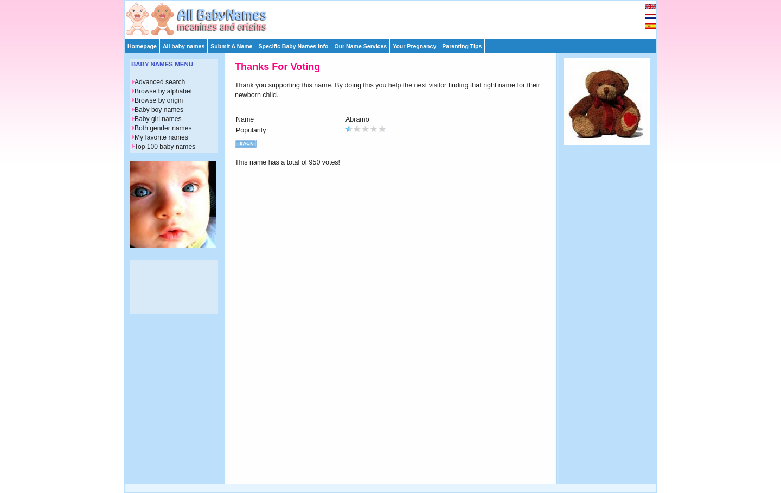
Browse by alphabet (163, 91)
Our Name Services (360, 46)
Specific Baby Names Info (293, 46)
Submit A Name (231, 46)
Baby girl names (158, 119)
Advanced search (160, 82)
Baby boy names (159, 109)
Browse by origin (159, 100)
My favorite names (161, 137)
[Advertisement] (395, 17)
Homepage (142, 46)
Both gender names (163, 128)
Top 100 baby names (165, 146)
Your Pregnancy (414, 46)
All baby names (183, 46)
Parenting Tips (462, 46)
